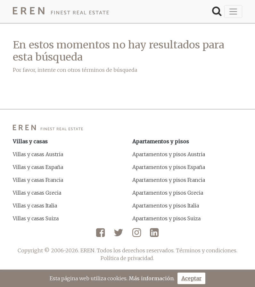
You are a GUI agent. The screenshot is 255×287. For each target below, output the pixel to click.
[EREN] (61, 11)
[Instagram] (136, 235)
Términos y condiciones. (206, 250)
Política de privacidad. (127, 258)
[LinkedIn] (154, 235)
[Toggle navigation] (233, 11)
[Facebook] (100, 235)
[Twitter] (118, 235)
